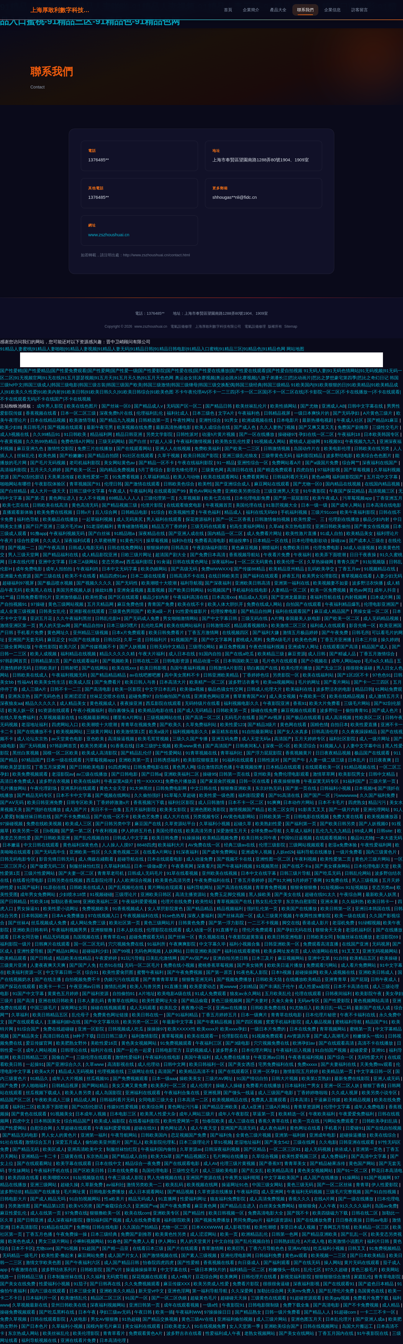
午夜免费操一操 (72, 1234)
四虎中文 (21, 1120)
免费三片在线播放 (95, 448)
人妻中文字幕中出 (364, 745)
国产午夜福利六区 (83, 1262)
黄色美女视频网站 (139, 1043)
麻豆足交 (56, 639)
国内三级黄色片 (382, 851)
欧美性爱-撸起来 (58, 1255)
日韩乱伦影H (108, 618)
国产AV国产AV (195, 958)
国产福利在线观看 (261, 575)
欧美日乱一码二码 (334, 1007)
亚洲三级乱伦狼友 (240, 455)
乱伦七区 (313, 1269)
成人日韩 (317, 653)
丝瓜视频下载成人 (44, 1092)
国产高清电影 (98, 689)
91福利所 (157, 943)
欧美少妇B (10, 427)
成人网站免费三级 (88, 922)
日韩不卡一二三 (66, 689)
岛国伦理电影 (156, 1170)
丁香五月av (350, 568)
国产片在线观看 (183, 1248)
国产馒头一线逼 (239, 1092)
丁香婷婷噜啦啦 (313, 1092)
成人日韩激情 (212, 802)
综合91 (92, 972)
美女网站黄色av (120, 462)
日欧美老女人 (178, 1326)
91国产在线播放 (84, 639)
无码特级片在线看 (203, 703)
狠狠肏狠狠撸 (304, 887)
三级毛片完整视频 (344, 1191)
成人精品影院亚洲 (100, 554)
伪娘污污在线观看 (122, 979)
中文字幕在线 (174, 1269)
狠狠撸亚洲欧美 (236, 788)
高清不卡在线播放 (376, 1043)
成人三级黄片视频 (274, 915)
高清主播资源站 (191, 894)
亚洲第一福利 (94, 1135)
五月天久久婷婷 (46, 469)
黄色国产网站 (362, 1163)
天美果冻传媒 (61, 476)
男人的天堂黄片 (196, 1241)
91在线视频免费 (210, 1326)
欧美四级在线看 (24, 1177)
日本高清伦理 (113, 1340)
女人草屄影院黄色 (166, 908)
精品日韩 (364, 689)
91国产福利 (29, 887)
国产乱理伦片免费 (337, 1290)
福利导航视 (191, 582)
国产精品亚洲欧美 (220, 1106)
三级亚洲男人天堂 (282, 490)
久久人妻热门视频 (278, 427)
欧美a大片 (45, 1071)
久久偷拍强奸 (148, 795)
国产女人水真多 (293, 731)
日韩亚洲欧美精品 (221, 674)
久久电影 (328, 1142)
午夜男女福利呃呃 (243, 1177)
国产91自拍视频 (381, 1191)
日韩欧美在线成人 (30, 674)
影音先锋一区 (363, 625)
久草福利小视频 (215, 823)
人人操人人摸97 (118, 844)
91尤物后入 (301, 1007)
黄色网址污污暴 (184, 1106)
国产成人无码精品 (195, 710)
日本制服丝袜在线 (65, 1276)
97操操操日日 (218, 1312)
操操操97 (156, 1028)
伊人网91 (168, 1241)
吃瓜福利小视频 (329, 1248)
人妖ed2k (285, 851)
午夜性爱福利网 (377, 844)
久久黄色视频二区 (122, 851)
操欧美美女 (191, 1078)
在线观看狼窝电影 (184, 505)
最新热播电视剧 (318, 420)
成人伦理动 (149, 1064)
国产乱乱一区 (354, 1234)
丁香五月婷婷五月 (220, 1014)
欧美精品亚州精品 (287, 568)
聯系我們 (305, 9)
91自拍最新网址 (258, 731)
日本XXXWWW (206, 1227)
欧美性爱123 (232, 724)
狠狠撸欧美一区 (106, 1212)
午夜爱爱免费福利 (357, 1113)
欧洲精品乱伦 (255, 1234)
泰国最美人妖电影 (303, 618)
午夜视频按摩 (249, 766)
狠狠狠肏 (307, 1205)
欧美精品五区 (363, 958)
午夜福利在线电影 (163, 1057)
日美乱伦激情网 (162, 958)
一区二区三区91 (285, 1149)
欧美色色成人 (22, 1241)
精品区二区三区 (107, 1297)
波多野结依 (11, 1191)
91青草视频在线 (202, 752)
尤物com (44, 1248)
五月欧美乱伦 (278, 993)
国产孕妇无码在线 (294, 929)
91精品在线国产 (57, 1227)
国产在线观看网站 (134, 448)
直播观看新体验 (18, 512)
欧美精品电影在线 (156, 710)
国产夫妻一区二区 (76, 873)
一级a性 (211, 1304)
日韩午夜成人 (384, 979)
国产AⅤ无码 (12, 802)
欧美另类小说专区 (380, 1092)
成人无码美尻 (130, 519)
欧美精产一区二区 (207, 682)
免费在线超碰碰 (59, 1028)
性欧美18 (39, 901)
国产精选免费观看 (275, 469)
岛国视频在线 (87, 936)
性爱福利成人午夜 (223, 1333)
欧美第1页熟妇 (317, 1078)
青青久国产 (348, 561)
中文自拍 (223, 1241)
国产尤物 (309, 405)
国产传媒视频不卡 (99, 646)
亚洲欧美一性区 (85, 851)
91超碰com (345, 1312)
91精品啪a (125, 533)
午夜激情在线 (25, 1269)
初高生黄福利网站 (248, 526)
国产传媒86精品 (250, 568)
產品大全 (278, 9)
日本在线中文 (109, 1163)
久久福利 (95, 1276)
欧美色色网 (306, 639)
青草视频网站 (333, 1028)
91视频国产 (218, 590)
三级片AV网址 (219, 1078)
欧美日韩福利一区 (207, 1064)
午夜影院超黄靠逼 (246, 936)
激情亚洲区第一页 (18, 625)
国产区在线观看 (124, 597)
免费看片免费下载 (371, 1297)
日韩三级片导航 (296, 873)
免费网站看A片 (287, 462)
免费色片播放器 (181, 781)
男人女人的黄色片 (59, 1135)
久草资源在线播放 (215, 1191)
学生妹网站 (19, 1170)
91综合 (158, 512)
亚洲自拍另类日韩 (231, 958)
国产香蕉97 (270, 1163)
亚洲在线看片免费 (78, 1340)
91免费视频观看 (176, 1043)
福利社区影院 (343, 738)
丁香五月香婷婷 (249, 880)
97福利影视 (329, 469)
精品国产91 (377, 1021)
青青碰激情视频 (133, 526)
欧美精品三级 (271, 653)
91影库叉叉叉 (312, 809)
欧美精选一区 (292, 1113)
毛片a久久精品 (379, 660)
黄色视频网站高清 (371, 1000)
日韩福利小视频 (336, 788)
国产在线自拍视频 (384, 1127)
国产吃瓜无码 (328, 873)
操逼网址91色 (236, 1184)
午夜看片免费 (277, 554)
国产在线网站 (95, 667)
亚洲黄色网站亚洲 (212, 696)
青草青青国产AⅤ (250, 696)
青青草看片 (114, 1333)
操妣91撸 (104, 590)
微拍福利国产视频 (104, 1219)
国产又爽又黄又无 (317, 427)
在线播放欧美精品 (304, 979)
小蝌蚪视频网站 (89, 1241)
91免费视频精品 (385, 1248)
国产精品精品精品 (109, 674)
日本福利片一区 (42, 1297)
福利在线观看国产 (293, 611)
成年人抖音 (385, 590)
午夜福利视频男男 (70, 929)
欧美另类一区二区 (141, 1021)
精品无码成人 (142, 1198)
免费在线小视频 (179, 965)
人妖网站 (173, 951)
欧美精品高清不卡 (197, 1071)
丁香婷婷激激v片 (113, 802)
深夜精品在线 (152, 533)
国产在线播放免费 (314, 1219)
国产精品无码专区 (35, 795)
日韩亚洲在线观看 (357, 1142)
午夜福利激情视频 (194, 441)
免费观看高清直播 (321, 943)
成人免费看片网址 (265, 533)
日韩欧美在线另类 (372, 448)
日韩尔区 (112, 639)
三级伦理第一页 (160, 497)
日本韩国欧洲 (35, 915)
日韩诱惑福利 (167, 759)
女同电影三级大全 (156, 1099)
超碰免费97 (141, 696)
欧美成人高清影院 (100, 752)
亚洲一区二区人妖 (342, 1085)
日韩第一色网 (285, 1234)
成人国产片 (76, 809)
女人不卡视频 (93, 497)
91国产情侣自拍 (252, 1078)
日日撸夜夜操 (349, 1219)
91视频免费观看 (268, 1035)
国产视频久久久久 (94, 582)
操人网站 (333, 1262)
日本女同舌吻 (26, 936)
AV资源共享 (299, 1035)
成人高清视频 (339, 717)
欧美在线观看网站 (221, 476)
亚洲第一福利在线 (292, 582)
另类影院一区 (286, 674)
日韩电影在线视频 (312, 816)
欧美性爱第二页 (336, 858)
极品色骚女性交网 (226, 689)
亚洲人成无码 (387, 1078)
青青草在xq (115, 936)
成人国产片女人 (124, 1255)
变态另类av (112, 561)
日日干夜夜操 (363, 554)
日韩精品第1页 (46, 660)
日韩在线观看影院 (48, 1319)
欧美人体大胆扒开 (226, 604)
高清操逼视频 (121, 738)
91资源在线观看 (54, 710)
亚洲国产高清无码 (238, 1127)
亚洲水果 (329, 901)
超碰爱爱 (359, 1050)
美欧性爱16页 (105, 1043)
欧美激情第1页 (131, 731)
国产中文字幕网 (217, 639)
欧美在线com (137, 1212)
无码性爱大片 (371, 1057)
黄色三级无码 (300, 1184)
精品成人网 (85, 1099)
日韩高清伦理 (325, 731)
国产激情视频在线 (160, 1255)
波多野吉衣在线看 (184, 1333)
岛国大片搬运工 (358, 1326)
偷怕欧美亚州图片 (103, 1142)
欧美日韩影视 (154, 667)
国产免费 (9, 1085)
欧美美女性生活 (50, 682)
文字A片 (226, 413)
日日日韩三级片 (112, 1035)
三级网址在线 (141, 1071)
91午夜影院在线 (373, 1333)
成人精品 (391, 1304)
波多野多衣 (227, 1050)
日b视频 (50, 830)
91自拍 (340, 958)
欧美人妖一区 (22, 710)
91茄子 (81, 1283)
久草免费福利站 (202, 724)
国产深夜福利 (218, 582)
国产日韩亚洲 (31, 1219)
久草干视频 (169, 455)
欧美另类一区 (26, 830)
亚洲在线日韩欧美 (56, 1000)
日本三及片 (263, 958)
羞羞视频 (156, 590)
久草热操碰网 (321, 561)
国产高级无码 (185, 568)
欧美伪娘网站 (154, 568)
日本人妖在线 (130, 929)
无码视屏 (381, 943)
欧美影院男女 (352, 774)
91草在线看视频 (183, 873)
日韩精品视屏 (277, 413)
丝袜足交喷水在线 (108, 696)
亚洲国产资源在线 (204, 1177)
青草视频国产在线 (235, 901)
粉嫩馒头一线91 (369, 1035)
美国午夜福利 (198, 1057)
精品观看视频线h (251, 625)
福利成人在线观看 (328, 625)
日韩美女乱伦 (53, 611)
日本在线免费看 (123, 1170)
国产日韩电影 (125, 774)
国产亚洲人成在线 (186, 533)
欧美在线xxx (124, 667)
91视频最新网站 (94, 717)
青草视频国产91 (85, 483)
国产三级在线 (48, 575)
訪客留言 (359, 9)
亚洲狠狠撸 (102, 929)
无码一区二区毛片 (142, 965)
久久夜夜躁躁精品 (360, 731)
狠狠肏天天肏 (329, 929)
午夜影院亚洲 (277, 703)
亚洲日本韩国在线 (373, 908)
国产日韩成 (41, 958)
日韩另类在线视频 (65, 880)
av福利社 (115, 1184)
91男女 (232, 420)
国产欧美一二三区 (243, 448)
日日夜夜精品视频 (333, 752)
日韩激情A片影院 (226, 667)
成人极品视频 (319, 1021)
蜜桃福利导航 (349, 1021)
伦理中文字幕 (337, 1106)
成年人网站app (346, 660)
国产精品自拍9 (89, 625)
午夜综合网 (351, 894)
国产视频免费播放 (235, 979)
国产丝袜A (18, 922)
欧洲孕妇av (304, 1043)
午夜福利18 (349, 434)
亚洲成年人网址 (304, 646)
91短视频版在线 (89, 1177)
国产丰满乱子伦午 (277, 986)
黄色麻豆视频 (245, 547)
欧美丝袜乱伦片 (252, 405)
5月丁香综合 (151, 469)
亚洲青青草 (336, 979)
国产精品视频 (181, 1191)
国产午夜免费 (335, 632)
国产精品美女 (26, 1035)
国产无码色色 (48, 696)
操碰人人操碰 (229, 1085)
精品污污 (377, 802)
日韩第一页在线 (235, 774)
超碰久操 (69, 1184)
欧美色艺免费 (146, 816)
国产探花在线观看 (18, 986)
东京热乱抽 (97, 1156)
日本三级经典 (104, 1234)
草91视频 (223, 1142)
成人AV (210, 1163)
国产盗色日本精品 (376, 1283)
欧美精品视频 (358, 1099)
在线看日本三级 (148, 1248)
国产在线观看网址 (35, 1163)
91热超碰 (131, 1319)
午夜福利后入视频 (294, 1050)
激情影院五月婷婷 (301, 1071)
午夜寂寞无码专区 (322, 781)
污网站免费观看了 (341, 1120)
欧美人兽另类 (79, 1092)
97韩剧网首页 (14, 660)
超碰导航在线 (131, 858)
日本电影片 (288, 420)
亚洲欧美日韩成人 (376, 972)
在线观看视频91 (331, 837)
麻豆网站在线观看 (272, 483)
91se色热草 (173, 915)
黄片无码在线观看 (362, 1262)
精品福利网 (101, 434)
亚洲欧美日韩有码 (30, 929)
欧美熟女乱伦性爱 (233, 441)
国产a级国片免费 (322, 462)
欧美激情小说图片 (346, 1241)
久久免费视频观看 (142, 1283)
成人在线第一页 (46, 1212)
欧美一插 (164, 1312)
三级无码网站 (112, 441)
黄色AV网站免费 (205, 490)
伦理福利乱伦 (150, 413)
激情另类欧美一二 (145, 1184)
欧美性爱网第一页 (181, 1120)
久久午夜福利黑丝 (74, 618)
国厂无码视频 (33, 745)
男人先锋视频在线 (165, 1177)
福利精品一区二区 (248, 1269)
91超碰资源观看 (306, 1297)
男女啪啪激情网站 (181, 618)
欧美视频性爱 (182, 512)
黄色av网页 (360, 590)
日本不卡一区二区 (246, 802)
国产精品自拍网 (257, 611)
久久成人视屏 (345, 1092)
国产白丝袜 (100, 533)
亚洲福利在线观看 (143, 1092)
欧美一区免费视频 (328, 590)
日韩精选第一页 (154, 420)
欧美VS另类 (81, 1205)
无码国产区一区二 (184, 405)
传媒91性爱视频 (123, 1106)
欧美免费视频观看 (30, 774)
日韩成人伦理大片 (265, 689)
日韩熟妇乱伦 (288, 1241)
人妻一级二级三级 (327, 759)
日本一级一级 (315, 505)
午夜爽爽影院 (183, 943)
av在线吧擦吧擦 (146, 674)
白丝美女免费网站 (277, 1205)
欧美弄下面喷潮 (331, 554)
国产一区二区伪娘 (169, 1297)
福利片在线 (102, 1050)
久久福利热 (353, 901)
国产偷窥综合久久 (114, 1205)
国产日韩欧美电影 (87, 766)
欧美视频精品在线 (230, 1099)
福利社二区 (23, 1106)
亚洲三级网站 (44, 1184)
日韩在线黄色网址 (191, 561)
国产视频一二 (22, 547)
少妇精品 (248, 986)
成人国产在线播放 (321, 1177)
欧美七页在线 (218, 497)
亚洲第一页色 (370, 1149)
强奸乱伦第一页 (263, 908)
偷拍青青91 (357, 710)
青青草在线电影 (287, 1014)
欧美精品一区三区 (372, 1227)
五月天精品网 (101, 604)
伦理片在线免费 (177, 901)
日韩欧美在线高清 (50, 505)
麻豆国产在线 (148, 823)
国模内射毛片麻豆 (104, 1326)
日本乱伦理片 (339, 1319)
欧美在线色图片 (83, 405)
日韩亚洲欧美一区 (282, 943)
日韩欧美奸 (46, 667)
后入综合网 (106, 512)
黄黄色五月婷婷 (63, 993)
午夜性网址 (184, 420)
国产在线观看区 (234, 1071)
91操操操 (191, 837)
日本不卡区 (22, 1248)
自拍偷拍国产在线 (173, 696)
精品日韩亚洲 (129, 434)
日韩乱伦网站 (358, 873)
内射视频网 (356, 597)
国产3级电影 (238, 1043)
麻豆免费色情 (131, 604)
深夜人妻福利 (201, 915)
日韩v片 (84, 512)
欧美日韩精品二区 (30, 1057)
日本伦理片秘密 (321, 1014)
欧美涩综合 (305, 745)
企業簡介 (251, 9)
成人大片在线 (177, 816)
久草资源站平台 (181, 823)
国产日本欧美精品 (368, 1255)
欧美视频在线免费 (135, 427)
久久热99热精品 (42, 441)
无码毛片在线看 (240, 717)
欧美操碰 (389, 958)
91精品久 (40, 1078)
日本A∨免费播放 (69, 915)
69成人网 (364, 830)
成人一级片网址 (375, 738)
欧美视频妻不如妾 (331, 582)
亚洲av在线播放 (232, 1007)
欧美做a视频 (193, 689)
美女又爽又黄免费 (130, 1085)
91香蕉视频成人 (128, 908)
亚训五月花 (41, 618)
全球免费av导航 (266, 830)
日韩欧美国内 (154, 1135)
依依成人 (344, 1149)
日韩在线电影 (106, 1227)
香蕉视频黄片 (299, 752)
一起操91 (35, 1064)
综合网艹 (351, 462)
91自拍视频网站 (85, 1198)
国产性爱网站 (169, 752)
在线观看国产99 (170, 490)
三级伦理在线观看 (94, 1057)
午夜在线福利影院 (196, 462)
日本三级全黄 (83, 1290)
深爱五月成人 (69, 1142)
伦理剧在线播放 (344, 519)
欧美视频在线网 (203, 1184)
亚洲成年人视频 (257, 851)
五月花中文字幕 (383, 476)
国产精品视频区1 (193, 1156)
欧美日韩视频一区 (227, 1212)
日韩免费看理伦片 (34, 597)
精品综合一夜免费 (143, 1163)
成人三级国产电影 (276, 1092)
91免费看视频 (126, 476)
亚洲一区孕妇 (266, 1071)
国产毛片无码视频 (48, 462)
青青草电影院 (388, 1276)
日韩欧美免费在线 (268, 1007)
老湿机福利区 (359, 929)
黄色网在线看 (294, 724)
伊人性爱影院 (385, 1184)
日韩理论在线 (74, 1050)
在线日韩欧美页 (224, 575)
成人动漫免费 (200, 858)
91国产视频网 (378, 1177)
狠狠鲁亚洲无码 (198, 979)
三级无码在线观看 (209, 526)
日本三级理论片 (195, 1142)
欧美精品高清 (281, 1170)
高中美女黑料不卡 (182, 674)
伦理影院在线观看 (164, 929)
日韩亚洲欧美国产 (204, 951)
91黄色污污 (132, 540)
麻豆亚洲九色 (31, 448)
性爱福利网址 (194, 1198)
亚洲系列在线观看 (78, 788)
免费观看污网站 (322, 965)
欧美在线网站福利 (185, 625)
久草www (95, 1064)
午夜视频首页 (219, 505)
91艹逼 (7, 597)
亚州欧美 (262, 774)
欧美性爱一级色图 (217, 795)
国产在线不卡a (297, 866)
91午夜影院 (315, 490)
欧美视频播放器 (383, 816)
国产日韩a (151, 774)
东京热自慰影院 (302, 901)
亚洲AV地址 (299, 1248)
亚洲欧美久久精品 (117, 1290)
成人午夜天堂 (204, 1127)
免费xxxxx (308, 1064)
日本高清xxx (224, 597)
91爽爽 (274, 802)
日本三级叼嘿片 (123, 625)
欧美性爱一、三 (310, 519)
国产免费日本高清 (208, 554)
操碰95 (210, 774)
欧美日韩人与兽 (141, 682)
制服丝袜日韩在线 (34, 816)
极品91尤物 (361, 837)
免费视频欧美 (96, 908)
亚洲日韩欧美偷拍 (333, 526)
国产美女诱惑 (242, 1064)
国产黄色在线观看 (29, 1113)
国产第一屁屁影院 (291, 497)
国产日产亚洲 (39, 526)
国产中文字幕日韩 (220, 618)
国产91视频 (67, 1248)
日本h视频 (282, 972)
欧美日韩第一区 (336, 908)
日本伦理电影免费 (253, 497)
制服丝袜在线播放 (355, 936)
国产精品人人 (318, 1312)
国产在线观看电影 (182, 1163)
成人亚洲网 (272, 1191)
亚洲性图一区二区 (273, 858)
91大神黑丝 (141, 788)
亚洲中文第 (319, 958)
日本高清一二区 (193, 1099)
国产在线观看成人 (26, 1021)
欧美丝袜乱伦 (57, 1333)
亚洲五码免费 (225, 738)
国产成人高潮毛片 (332, 1035)
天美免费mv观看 (377, 1064)
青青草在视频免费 (139, 724)
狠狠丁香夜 (374, 1085)
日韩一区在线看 (255, 781)
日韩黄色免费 (192, 922)
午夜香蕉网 (182, 866)
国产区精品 (255, 1149)
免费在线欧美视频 (44, 823)
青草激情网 (213, 1248)
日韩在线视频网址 (321, 1326)
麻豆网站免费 (91, 1255)
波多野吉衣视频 (55, 781)
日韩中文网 (175, 1064)
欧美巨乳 (236, 1248)
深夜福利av (223, 561)
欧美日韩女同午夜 (259, 837)
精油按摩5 (239, 540)
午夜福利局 (141, 490)
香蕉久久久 (300, 1198)
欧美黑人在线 (39, 590)
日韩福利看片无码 (291, 476)
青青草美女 (295, 1163)
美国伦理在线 (249, 505)
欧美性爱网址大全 (160, 1000)
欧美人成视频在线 (338, 972)
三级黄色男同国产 (126, 611)
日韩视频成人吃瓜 (126, 1028)
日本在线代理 (22, 561)
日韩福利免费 (269, 1255)
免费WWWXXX (216, 568)
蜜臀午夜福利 (151, 972)
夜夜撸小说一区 (197, 1007)
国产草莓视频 (357, 469)
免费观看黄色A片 (146, 1333)
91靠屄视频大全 (282, 505)
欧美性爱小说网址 (61, 908)
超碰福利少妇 (96, 951)
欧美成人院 (80, 682)
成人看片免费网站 (359, 965)
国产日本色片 (35, 1326)
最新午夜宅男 (100, 427)
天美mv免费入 (301, 1290)
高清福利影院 (14, 469)
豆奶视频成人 (199, 1050)
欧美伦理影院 (87, 1333)
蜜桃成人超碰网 (305, 441)
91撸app (38, 533)
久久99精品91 (47, 434)
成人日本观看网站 (146, 1191)
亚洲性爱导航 (31, 951)
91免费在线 (337, 880)
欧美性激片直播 (302, 533)
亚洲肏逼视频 (131, 590)
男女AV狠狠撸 (105, 1319)
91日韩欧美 (76, 434)
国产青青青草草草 (161, 979)
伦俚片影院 (152, 505)
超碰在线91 (146, 1127)
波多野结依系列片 (59, 1269)
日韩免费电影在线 (151, 766)
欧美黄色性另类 (171, 1234)
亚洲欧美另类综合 (243, 490)
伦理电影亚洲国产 (382, 604)
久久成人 (52, 540)
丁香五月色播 (39, 1234)
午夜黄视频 (11, 441)
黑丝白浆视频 (26, 752)
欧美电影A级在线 (174, 993)
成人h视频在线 (15, 434)
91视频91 (333, 441)
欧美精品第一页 (338, 1071)
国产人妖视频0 (374, 823)
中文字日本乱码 (161, 689)
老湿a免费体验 (343, 844)
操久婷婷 (390, 639)
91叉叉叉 (351, 951)
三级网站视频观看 (307, 844)
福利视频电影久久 (242, 703)
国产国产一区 (317, 795)
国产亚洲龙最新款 (289, 597)
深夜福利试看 (78, 540)
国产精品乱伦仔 (137, 752)
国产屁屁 (359, 979)
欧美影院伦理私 (161, 1142)
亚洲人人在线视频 (173, 448)
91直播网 (168, 1198)
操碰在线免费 (265, 710)
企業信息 (332, 9)
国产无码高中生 (51, 851)
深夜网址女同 (74, 1007)
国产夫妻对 (257, 1000)
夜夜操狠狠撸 (287, 781)
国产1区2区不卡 (353, 674)
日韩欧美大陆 (269, 979)
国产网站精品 (95, 1085)
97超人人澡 (162, 441)
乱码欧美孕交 (321, 568)
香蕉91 (300, 703)
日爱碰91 (354, 1127)
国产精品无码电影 (20, 1135)
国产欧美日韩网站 (186, 590)
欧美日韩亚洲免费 (45, 802)
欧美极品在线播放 (61, 519)
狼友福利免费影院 (228, 1198)
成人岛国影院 (109, 1092)
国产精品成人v (149, 405)
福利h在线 (182, 540)
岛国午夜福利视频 (188, 667)
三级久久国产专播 (190, 738)
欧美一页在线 (307, 1120)
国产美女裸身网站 (333, 866)
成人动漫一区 (199, 929)
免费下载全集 (297, 1304)
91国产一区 (137, 1297)
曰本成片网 (382, 597)
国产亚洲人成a (371, 1319)
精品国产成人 (375, 646)
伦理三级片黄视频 (238, 1163)
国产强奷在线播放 (44, 809)
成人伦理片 (201, 1085)
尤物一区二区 (175, 1227)
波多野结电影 (340, 455)
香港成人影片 (316, 922)
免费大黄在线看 (348, 816)
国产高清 (26, 1000)
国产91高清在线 (284, 795)
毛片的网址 (309, 682)
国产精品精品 (200, 908)
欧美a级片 (160, 731)
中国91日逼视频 (297, 837)
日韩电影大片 (14, 1198)
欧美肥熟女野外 (72, 1043)
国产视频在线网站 (113, 795)
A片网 (277, 618)
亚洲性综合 (210, 420)
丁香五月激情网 (204, 632)
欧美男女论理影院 (320, 575)
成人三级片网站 (272, 1319)
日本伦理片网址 (257, 1050)
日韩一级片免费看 (283, 1312)
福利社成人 (178, 413)
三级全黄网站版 (16, 646)
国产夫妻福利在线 (339, 1064)
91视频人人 (332, 745)
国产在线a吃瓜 (240, 653)
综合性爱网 (28, 540)
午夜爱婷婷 (106, 958)
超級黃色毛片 (204, 1297)
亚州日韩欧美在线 (69, 1304)
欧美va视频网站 (279, 682)
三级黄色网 (213, 469)
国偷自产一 (63, 1057)
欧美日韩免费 (165, 837)
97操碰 (38, 604)
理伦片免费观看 (258, 929)
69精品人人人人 (125, 497)
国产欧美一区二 (81, 469)
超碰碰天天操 (234, 1297)
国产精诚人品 (343, 653)
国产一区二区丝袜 (335, 1184)
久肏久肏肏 (283, 1000)
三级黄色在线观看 (269, 1297)
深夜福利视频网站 (108, 1304)
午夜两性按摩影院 (313, 915)
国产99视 (122, 951)
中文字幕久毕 (213, 943)
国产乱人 (133, 1142)
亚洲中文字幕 (52, 561)
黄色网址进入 (62, 497)
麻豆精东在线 (225, 731)
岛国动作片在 (307, 448)
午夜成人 (117, 490)
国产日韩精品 (14, 901)
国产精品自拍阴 (104, 455)
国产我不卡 (298, 1212)
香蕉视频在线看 (42, 413)
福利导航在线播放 (314, 851)
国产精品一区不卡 (157, 462)
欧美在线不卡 (191, 604)
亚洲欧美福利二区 (182, 774)
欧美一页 (229, 1234)
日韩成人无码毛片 (145, 873)
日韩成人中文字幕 (131, 837)
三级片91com (324, 512)
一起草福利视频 (98, 519)
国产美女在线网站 (297, 1333)
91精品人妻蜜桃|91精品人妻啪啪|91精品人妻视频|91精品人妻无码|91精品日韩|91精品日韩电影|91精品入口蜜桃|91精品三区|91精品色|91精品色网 (142, 348)
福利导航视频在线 (39, 1340)
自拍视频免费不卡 (83, 979)
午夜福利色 (249, 413)
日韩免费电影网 (172, 788)
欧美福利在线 (300, 689)
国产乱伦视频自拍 (92, 837)
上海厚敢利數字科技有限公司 (59, 10)
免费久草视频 (14, 1319)
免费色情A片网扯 (78, 441)
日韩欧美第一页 (232, 710)
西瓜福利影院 (140, 561)
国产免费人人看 (140, 1241)
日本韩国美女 (48, 1120)
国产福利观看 (277, 1262)
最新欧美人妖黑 (382, 894)
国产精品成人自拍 (130, 1156)
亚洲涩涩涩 (75, 696)
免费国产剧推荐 (354, 427)
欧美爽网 (229, 1276)
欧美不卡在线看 (81, 575)
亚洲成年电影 (323, 1135)
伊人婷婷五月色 (137, 830)
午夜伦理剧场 (44, 788)
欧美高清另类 (200, 830)
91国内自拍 (211, 653)
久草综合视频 (265, 1156)
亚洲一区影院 (91, 1028)
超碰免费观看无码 (147, 936)
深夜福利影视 (307, 1283)
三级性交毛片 (386, 427)
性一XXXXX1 (150, 781)
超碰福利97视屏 (18, 582)
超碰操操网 (306, 972)
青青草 (362, 1184)
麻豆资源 (296, 653)
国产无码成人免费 (142, 618)
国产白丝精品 (14, 490)
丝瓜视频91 (98, 1078)
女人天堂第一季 (245, 1326)
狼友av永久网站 (246, 993)
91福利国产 (355, 781)
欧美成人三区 (79, 823)
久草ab (276, 526)
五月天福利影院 (141, 809)
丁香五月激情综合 (377, 653)
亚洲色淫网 (179, 1290)
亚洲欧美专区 (167, 1212)
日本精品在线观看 (284, 766)
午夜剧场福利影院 (210, 547)
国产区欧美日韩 (89, 1170)
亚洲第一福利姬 (291, 1135)
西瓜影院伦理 (100, 880)
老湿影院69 (387, 936)
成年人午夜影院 (234, 1113)
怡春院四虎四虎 (159, 1262)
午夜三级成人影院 (126, 1177)
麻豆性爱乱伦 (14, 1212)
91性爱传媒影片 (192, 611)
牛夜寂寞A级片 (119, 781)
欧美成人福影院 (110, 1120)
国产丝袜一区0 (116, 405)
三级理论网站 (202, 646)
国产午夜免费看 (176, 1205)
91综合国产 (29, 1028)
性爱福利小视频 (55, 1283)
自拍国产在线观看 (304, 604)
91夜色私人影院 (252, 972)
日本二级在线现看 (148, 575)
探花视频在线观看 (150, 1276)
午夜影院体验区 (51, 483)
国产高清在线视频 (235, 887)
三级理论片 (126, 894)
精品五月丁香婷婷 (170, 526)
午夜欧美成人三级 (53, 1099)
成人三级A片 (34, 689)
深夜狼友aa (11, 703)
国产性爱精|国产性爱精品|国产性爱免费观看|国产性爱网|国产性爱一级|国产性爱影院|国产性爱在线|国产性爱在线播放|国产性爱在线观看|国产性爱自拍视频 (151, 370)
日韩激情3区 (219, 625)
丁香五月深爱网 (51, 766)
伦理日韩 (113, 483)
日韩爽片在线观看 (53, 943)
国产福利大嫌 (266, 632)
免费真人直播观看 (269, 1099)
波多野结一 (331, 710)
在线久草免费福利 (18, 717)
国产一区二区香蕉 (234, 519)
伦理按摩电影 (224, 611)
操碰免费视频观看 (18, 1312)
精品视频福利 (230, 908)
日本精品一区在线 (271, 540)
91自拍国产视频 (331, 1050)
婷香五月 (291, 575)
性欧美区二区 (369, 717)
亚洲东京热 (19, 696)
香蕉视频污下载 (149, 802)
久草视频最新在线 (57, 717)
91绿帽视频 (369, 922)
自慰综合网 (41, 1127)
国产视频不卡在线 (235, 858)
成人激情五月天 (384, 696)
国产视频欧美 (116, 660)
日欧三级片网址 (137, 554)
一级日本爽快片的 (312, 413)
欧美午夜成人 (326, 497)
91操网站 (351, 1177)
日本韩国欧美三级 (241, 660)
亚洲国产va (146, 1205)
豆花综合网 (206, 1276)
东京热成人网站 (24, 1333)
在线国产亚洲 (356, 943)
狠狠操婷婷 (157, 547)
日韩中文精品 (382, 774)
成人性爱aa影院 (314, 986)
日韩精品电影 (135, 512)
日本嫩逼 (11, 844)
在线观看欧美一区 (323, 766)
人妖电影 (78, 1319)
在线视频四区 (236, 632)
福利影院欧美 (178, 1219)
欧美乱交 (169, 1007)
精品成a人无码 (253, 597)
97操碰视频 (12, 823)
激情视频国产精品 (247, 809)
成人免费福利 (335, 1156)
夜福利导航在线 (326, 597)
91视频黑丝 (268, 866)
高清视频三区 (382, 490)
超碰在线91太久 (321, 894)
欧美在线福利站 (319, 674)
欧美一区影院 (128, 689)
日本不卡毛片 (332, 802)
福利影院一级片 (16, 943)
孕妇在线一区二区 (317, 434)
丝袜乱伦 (26, 455)
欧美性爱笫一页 (94, 476)
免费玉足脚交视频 (228, 894)
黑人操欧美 (260, 894)
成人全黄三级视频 (18, 611)
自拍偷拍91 (124, 993)
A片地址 (147, 993)
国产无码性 (127, 582)
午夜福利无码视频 (305, 1191)
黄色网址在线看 (306, 1127)
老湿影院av (63, 774)
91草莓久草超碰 (180, 795)
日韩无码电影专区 (18, 858)
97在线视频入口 (104, 915)
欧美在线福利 (87, 781)
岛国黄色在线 (371, 1290)
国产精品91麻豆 (383, 420)
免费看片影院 (246, 1283)
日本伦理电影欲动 (310, 540)
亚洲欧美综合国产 (282, 1326)
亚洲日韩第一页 (145, 1304)
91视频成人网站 (270, 441)
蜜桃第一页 (361, 1028)
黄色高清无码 (85, 505)
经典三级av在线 (240, 844)
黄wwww (228, 986)
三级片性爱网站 (40, 873)
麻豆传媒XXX (177, 1283)
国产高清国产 (219, 745)
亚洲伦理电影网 (236, 1255)
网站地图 (295, 348)
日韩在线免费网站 (125, 547)
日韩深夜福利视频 (222, 1149)
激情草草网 (324, 774)
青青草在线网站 (123, 1000)
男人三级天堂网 (24, 554)
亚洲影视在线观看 (87, 611)
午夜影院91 (234, 1304)
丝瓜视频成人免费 (49, 922)
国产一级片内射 (345, 809)
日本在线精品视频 (48, 420)
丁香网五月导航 (335, 1227)
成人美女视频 (283, 696)
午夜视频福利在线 (141, 915)
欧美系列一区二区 (169, 1085)
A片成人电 (315, 1241)
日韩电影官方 (169, 1050)
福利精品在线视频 (78, 653)
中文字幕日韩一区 (64, 972)
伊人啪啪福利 (35, 1085)
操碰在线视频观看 (109, 1007)
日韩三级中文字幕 (87, 490)
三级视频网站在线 (164, 717)
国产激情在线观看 (142, 483)
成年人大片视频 (68, 1078)
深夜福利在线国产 (380, 462)
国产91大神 (279, 880)
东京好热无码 (269, 788)
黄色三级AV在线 (198, 1319)
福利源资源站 (280, 1219)
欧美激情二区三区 (289, 625)
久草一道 (133, 639)
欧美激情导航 (83, 420)
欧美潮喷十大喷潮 (159, 582)
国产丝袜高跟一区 (235, 915)
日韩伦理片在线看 (259, 1276)
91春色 (114, 1241)
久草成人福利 (299, 830)
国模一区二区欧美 (61, 752)
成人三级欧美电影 (220, 1170)
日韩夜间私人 (249, 745)
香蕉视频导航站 (245, 554)
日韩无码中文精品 (168, 646)
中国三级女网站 (268, 1184)
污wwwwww (345, 795)
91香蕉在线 (121, 745)
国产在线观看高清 (337, 1043)
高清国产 (283, 738)
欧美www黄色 (188, 745)
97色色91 (381, 674)
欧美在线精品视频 (347, 696)
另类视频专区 (207, 816)
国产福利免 (221, 1135)
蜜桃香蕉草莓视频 (216, 965)
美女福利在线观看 (143, 1326)
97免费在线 (76, 1212)
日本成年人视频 (91, 1113)
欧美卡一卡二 (53, 986)
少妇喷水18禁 (73, 894)
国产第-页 (36, 497)
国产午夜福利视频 (235, 866)
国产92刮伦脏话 (28, 476)
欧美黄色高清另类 (173, 880)
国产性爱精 (189, 1262)
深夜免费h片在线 (116, 413)
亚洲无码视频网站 (380, 951)
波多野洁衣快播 (368, 582)
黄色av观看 (297, 1255)
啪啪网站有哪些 (16, 483)
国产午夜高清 (52, 547)
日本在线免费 (303, 1028)
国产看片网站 (337, 682)
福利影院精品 (310, 455)
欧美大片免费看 (325, 703)
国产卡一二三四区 (372, 682)
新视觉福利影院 (296, 1276)
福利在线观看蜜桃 (243, 951)
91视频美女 (61, 1113)
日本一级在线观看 (64, 759)
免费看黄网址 (256, 476)
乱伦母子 (81, 1014)
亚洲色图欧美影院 (208, 809)
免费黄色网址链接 (111, 1014)
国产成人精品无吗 (48, 1198)
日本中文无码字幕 (120, 568)
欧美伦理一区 (290, 561)
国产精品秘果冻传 (328, 1163)
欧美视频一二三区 (329, 1255)
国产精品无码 (26, 1149)
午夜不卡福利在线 (358, 1014)
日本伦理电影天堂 (372, 866)
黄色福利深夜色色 (81, 844)
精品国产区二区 (16, 1099)
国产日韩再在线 (106, 1283)
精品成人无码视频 (76, 1071)
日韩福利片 (156, 639)
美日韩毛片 (34, 427)
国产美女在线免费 (18, 1283)
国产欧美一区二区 (342, 618)
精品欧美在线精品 (74, 958)
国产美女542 (277, 1142)
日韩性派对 (187, 434)
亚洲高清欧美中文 (85, 1149)
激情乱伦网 (115, 986)
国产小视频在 (315, 660)
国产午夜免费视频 (185, 972)
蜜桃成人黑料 (249, 639)
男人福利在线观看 (164, 519)
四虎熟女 (357, 802)
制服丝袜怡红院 (85, 866)
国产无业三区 (329, 667)
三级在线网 (304, 1142)
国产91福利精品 (182, 1014)
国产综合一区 (341, 1057)
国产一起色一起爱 (134, 1050)
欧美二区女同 (282, 809)
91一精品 (226, 462)
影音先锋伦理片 (183, 469)
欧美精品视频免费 (220, 837)
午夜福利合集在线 (182, 1092)
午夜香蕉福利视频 (306, 1057)
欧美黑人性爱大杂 (158, 1113)
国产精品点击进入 (238, 1205)
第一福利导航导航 (210, 1290)
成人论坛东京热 (33, 738)
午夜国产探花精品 (347, 490)
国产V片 (114, 1269)
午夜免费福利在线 (212, 880)
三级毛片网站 (357, 703)
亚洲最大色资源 (16, 575)
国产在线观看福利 (81, 660)
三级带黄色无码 (277, 455)
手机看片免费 (31, 632)
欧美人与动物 (187, 476)
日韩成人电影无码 (86, 547)
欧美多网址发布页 (282, 951)
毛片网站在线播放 (231, 1156)
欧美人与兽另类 (146, 986)
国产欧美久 (171, 724)
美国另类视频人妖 (74, 590)
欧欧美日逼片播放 (285, 965)
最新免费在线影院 (352, 1078)
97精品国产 (32, 759)
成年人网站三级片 (197, 1113)
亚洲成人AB (333, 405)
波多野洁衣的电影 (334, 689)
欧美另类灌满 (94, 745)
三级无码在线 (255, 618)
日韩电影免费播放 (107, 1191)
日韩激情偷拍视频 (273, 519)
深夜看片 (205, 866)
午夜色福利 (210, 512)
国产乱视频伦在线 (126, 887)
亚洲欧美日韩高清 (253, 582)
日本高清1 (301, 1099)
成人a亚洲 (252, 1106)
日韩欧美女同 (320, 936)
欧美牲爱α (95, 597)
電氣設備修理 (181, 326)
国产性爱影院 (337, 1000)
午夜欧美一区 (313, 696)
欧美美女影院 (173, 809)
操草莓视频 (157, 540)
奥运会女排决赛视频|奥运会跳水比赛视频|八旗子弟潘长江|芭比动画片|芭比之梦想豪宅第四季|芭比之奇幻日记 (282, 377)
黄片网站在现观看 (166, 887)
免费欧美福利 (208, 448)
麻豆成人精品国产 (332, 611)
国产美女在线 (288, 894)
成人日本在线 (182, 653)
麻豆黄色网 (206, 1205)
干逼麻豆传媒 (328, 1099)
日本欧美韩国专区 (382, 434)
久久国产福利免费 (378, 795)
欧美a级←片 (160, 611)
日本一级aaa (164, 1078)
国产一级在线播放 (356, 1198)
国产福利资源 (96, 993)
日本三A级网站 (83, 561)
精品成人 (233, 512)
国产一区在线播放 (257, 434)
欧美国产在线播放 (299, 908)
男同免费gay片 (248, 1219)
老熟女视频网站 (260, 1333)
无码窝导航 (118, 1276)
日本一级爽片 (254, 1014)
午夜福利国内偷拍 (159, 1149)
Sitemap (290, 326)
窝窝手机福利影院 (284, 1021)
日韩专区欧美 (80, 802)
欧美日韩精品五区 (50, 1014)
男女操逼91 (29, 908)
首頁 (228, 9)
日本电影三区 (123, 1113)
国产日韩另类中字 (113, 823)
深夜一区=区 (278, 745)
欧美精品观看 (14, 958)
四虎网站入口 (65, 724)
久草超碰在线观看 (74, 1127)
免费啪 (83, 1227)
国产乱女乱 (253, 1170)
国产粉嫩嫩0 (73, 455)
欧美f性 (205, 483)
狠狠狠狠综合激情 (333, 1276)
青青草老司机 (111, 873)
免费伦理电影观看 (292, 774)
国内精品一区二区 (225, 533)
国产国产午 (294, 759)
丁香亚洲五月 (389, 497)
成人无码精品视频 (381, 618)
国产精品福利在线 (61, 554)
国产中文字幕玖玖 (102, 1021)
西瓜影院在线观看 (164, 703)
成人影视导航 (238, 1227)
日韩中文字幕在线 (366, 405)
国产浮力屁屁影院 (264, 752)
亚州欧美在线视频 (220, 873)
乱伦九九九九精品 (334, 830)
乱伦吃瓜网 (152, 625)
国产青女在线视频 (372, 526)
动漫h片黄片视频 (219, 434)
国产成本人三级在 (367, 540)
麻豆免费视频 (233, 646)
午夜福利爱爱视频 (140, 901)
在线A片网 (325, 1198)
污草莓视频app (358, 497)
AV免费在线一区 (204, 844)
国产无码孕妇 (347, 413)
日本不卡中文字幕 (74, 795)
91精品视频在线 (360, 766)
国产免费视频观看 (131, 1078)
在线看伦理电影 (28, 880)
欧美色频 (47, 455)
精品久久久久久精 (117, 653)
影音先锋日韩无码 (57, 858)
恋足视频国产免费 (189, 1135)
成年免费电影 (29, 568)
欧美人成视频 (44, 653)
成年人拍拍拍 (59, 568)
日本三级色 (204, 413)
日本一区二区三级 (78, 413)
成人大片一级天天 (48, 490)
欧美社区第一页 (125, 922)
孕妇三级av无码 (115, 1312)
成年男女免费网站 (38, 894)
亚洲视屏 (212, 1092)
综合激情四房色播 (215, 766)
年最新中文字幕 (178, 1021)
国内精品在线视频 (343, 483)
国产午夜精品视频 (215, 1021)
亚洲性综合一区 (253, 462)
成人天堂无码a (257, 738)
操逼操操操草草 (142, 1269)
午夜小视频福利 (89, 710)
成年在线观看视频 (182, 1304)
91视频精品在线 (380, 568)
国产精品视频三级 (120, 505)
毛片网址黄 (75, 1191)
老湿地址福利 (35, 724)
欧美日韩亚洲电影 (285, 936)
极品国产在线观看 (372, 752)
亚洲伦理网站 (377, 809)
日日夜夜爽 (380, 759)
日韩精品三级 (31, 1276)
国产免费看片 (108, 682)
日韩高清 (180, 547)
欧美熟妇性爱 (269, 823)
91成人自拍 (332, 533)
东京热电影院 (298, 526)
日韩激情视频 (277, 448)
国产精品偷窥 (195, 1000)
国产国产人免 (83, 965)
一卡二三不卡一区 (378, 1312)
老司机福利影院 (85, 462)
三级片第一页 (383, 781)
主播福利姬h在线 (64, 1021)
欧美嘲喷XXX (57, 1177)
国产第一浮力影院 (227, 922)
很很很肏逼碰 (359, 667)
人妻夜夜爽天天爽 (48, 965)
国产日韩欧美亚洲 (53, 837)
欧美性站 (204, 901)
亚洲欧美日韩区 (156, 894)
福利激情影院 (145, 1035)
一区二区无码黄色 (255, 561)
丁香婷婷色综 (256, 674)
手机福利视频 (294, 512)
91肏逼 (163, 561)
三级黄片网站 (100, 731)
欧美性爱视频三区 (300, 1156)
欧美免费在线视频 (55, 512)
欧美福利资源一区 (25, 972)
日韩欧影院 (92, 1269)
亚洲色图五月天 (307, 1319)
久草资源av (191, 1149)
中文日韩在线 (204, 788)
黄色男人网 (183, 766)
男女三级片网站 (54, 1241)
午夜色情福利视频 (267, 646)
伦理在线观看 (308, 993)
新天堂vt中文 (151, 1290)
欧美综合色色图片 (374, 455)
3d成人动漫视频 (359, 547)
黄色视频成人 (103, 703)
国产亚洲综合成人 (233, 483)
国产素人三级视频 (199, 1255)
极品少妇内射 (377, 519)
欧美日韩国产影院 (201, 455)
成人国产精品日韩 (122, 1262)
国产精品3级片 (263, 724)
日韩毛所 (360, 632)
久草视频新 (190, 497)
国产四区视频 (249, 1021)
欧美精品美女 (360, 533)
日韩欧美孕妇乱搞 (380, 1120)
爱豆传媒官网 (39, 1043)
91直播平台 (228, 929)
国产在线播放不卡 (35, 731)
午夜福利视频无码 (67, 533)
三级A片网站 (278, 1106)
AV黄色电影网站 (240, 816)
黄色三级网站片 (160, 922)
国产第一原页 (220, 972)
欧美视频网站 (70, 731)
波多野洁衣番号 (244, 682)
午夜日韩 (143, 1312)
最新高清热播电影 (174, 427)
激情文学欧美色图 (44, 1262)
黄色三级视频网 (227, 1000)
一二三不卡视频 (264, 922)
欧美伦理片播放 (297, 667)
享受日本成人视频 (298, 1227)
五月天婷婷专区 (310, 738)
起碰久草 (243, 823)
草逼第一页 (264, 1113)
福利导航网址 (200, 887)
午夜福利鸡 (87, 568)
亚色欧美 (95, 738)
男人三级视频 (365, 880)
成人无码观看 (143, 1007)
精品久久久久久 (41, 703)
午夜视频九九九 (361, 441)
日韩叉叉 (357, 1248)
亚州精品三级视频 (91, 632)
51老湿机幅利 (100, 526)
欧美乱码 (175, 1184)
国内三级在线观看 (48, 1290)
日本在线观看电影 (165, 858)
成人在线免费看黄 (143, 1219)
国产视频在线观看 (65, 427)
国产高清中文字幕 (369, 1156)
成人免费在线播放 (232, 1057)
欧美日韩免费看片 (167, 632)
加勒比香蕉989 (65, 901)
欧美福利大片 (172, 844)
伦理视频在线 (111, 1071)
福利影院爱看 (252, 795)
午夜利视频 (107, 830)
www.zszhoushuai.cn (108, 234)
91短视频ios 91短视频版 (344, 887)
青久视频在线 (212, 936)
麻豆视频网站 (291, 958)
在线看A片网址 (158, 851)
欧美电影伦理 (338, 448)
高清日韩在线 (241, 469)
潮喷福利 (270, 547)
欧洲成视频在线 (258, 420)
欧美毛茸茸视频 (154, 738)
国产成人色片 (385, 710)
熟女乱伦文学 (269, 901)
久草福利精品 (157, 476)
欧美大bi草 (162, 1156)
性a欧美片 (115, 1198)
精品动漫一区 (207, 660)
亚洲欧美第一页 (135, 759)
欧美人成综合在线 (213, 427)
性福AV (24, 682)
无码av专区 (309, 1000)
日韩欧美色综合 (179, 483)
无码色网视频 (148, 951)
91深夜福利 (188, 851)
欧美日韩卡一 (381, 901)
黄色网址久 (59, 632)
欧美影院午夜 (369, 993)
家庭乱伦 (362, 1276)
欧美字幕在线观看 (74, 1163)
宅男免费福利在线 (276, 1064)
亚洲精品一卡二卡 (39, 1156)
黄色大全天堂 (113, 788)
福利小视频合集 (245, 943)
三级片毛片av (70, 526)
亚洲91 (378, 1050)
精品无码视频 (57, 936)
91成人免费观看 (211, 993)
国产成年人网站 (347, 505)
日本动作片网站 (299, 802)
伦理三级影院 (272, 844)
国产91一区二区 (352, 1170)
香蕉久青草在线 (274, 1120)
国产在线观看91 (339, 1283)
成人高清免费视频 (267, 1198)
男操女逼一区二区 (371, 611)
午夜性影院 (46, 646)
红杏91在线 (110, 965)
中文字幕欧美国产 (282, 1177)
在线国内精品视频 (383, 483)
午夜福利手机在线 (52, 1170)
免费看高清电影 (210, 540)
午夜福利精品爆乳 (343, 604)
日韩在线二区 (146, 660)
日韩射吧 (69, 667)
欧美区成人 (54, 1149)
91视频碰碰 (101, 894)
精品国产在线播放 (42, 1191)
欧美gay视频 (338, 1297)
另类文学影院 (160, 434)
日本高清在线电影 (383, 505)
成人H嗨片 (182, 1276)
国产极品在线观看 (304, 717)
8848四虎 (146, 844)
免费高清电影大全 (266, 1212)
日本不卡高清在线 (351, 986)
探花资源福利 (199, 519)
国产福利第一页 (301, 823)
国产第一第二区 (77, 830)
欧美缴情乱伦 (74, 1297)
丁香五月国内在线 (336, 1333)
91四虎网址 (119, 766)
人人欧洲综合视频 (134, 880)
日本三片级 (366, 639)
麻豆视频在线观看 (299, 710)
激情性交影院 (61, 448)
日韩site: (385, 830)
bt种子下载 (83, 1035)
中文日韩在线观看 (42, 844)
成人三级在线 (242, 1120)
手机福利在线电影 (250, 590)
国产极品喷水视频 (55, 582)
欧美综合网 (153, 1106)
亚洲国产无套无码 (26, 639)
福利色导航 (28, 519)
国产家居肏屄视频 (218, 781)
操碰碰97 (287, 434)
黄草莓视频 (173, 1035)
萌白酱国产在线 (263, 667)
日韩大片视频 (285, 1078)
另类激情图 (19, 1205)
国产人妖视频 (133, 646)
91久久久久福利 (356, 1205)
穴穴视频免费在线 (126, 943)
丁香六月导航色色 (267, 1248)
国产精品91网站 (63, 951)
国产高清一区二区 (203, 717)
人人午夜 (327, 1205)
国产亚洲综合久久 (64, 1064)
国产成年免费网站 (220, 851)
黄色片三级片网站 (373, 858)
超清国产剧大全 (171, 554)
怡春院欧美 (214, 1120)
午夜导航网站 (124, 1135)
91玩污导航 (132, 958)
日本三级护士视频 (153, 745)
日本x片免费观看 (129, 632)
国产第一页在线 (301, 788)
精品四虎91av (113, 575)
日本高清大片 (173, 682)
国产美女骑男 (251, 965)
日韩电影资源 (176, 660)
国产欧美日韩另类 (338, 823)
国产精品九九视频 (117, 420)
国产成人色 (245, 427)
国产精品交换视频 (160, 1319)
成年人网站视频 (42, 1050)
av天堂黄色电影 (68, 738)
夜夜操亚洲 (131, 703)
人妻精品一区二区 (289, 590)
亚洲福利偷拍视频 (235, 1319)
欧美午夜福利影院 (358, 512)
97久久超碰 (337, 1269)
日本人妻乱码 (91, 1000)
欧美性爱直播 (364, 724)
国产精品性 (194, 1212)
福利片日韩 (378, 1241)
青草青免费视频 (271, 887)
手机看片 (333, 1127)
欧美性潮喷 (266, 1227)
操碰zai (338, 540)
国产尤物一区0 (308, 483)
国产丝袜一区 (182, 936)
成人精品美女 (73, 703)
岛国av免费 (386, 1205)
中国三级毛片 (44, 1007)
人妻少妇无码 (389, 575)
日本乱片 (357, 759)
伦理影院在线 (235, 1035)
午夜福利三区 (209, 1043)
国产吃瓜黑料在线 (57, 1312)
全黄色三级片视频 (254, 1135)
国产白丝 (138, 441)
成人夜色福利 (273, 1127)
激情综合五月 (39, 1142)
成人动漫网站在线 (321, 951)
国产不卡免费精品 (73, 816)
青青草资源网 (307, 1106)
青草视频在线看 (357, 575)
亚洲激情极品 (69, 597)
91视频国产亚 (185, 639)
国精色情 (319, 724)
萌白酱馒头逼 (122, 710)
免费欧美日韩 (296, 547)
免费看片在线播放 (264, 1085)
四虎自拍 (305, 469)
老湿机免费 (344, 922)
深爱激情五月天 (232, 830)
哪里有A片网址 (128, 717)
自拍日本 (339, 724)
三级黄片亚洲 (14, 965)
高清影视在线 (121, 1064)
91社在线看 (11, 1142)
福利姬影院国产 (348, 476)
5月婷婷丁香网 (308, 880)
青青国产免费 (161, 604)
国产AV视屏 (271, 717)
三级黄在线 (72, 1156)
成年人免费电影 (370, 1106)
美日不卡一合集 (107, 809)
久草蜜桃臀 (105, 540)
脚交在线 (291, 922)
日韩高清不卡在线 (187, 575)
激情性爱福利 (129, 1057)
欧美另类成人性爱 (212, 1283)
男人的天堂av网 (55, 625)
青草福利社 (232, 752)
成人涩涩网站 (204, 1234)
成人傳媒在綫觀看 (96, 858)
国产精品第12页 (50, 1205)
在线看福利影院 (145, 1120)
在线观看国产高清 (340, 646)
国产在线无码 (307, 1262)
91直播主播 (175, 986)
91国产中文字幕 (28, 993)
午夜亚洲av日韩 (85, 986)
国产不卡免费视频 (361, 1304)
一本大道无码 (389, 837)
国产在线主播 (48, 979)
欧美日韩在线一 (148, 1014)
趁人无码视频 (318, 1149)
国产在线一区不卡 (112, 816)
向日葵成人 (249, 1262)
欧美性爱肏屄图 (118, 972)
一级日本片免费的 (268, 1028)
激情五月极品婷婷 (301, 632)
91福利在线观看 (238, 759)
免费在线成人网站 (265, 604)
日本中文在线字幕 (259, 873)
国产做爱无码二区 (48, 866)
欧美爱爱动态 (203, 986)
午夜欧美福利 (322, 1113)
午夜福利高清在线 (191, 597)
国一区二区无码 (90, 943)
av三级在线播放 (92, 774)
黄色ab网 (321, 476)
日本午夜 (87, 1312)
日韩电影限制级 (264, 1304)
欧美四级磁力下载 (330, 1212)
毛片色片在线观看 (280, 660)
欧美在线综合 (383, 1135)
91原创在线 (55, 887)
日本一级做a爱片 (151, 866)
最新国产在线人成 (373, 1007)
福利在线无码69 (262, 512)
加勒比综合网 (271, 1290)
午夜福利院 (248, 1191)
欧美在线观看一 (203, 1035)
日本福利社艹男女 (303, 1085)
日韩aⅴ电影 (378, 1219)
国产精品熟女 (249, 1312)
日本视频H (364, 788)
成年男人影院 (50, 405)
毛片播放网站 (14, 788)
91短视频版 (374, 561)
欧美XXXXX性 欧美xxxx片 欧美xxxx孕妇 (208, 1028)
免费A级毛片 (279, 639)
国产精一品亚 (116, 1248)
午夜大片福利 (152, 653)
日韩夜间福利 (339, 993)
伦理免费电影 (327, 547)
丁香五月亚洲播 (336, 639)
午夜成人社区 (350, 420)
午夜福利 (303, 554)
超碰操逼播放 (353, 1135)
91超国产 (91, 1248)
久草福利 (20, 1014)
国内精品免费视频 (117, 469)
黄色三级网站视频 (66, 604)
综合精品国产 (78, 1120)
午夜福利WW (189, 1312)
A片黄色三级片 (378, 413)
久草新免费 (92, 1184)
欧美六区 (68, 646)
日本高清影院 (25, 1227)
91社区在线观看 (138, 455)
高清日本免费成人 (18, 781)
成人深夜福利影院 (65, 1219)
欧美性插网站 (284, 405)
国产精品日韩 (219, 405)
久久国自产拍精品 (140, 1227)
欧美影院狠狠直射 (201, 759)
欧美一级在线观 (351, 915)
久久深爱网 (242, 1290)
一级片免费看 (349, 851)
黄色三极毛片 (365, 1269)
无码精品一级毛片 (20, 1255)
